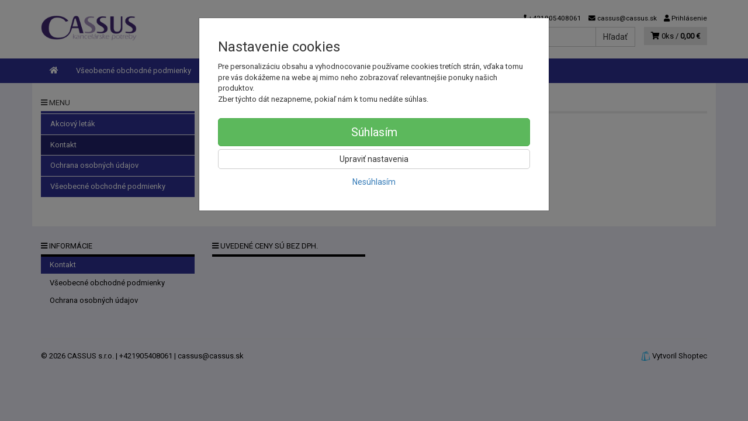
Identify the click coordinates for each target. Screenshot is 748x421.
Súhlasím (374, 132)
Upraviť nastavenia (374, 159)
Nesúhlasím (374, 182)
